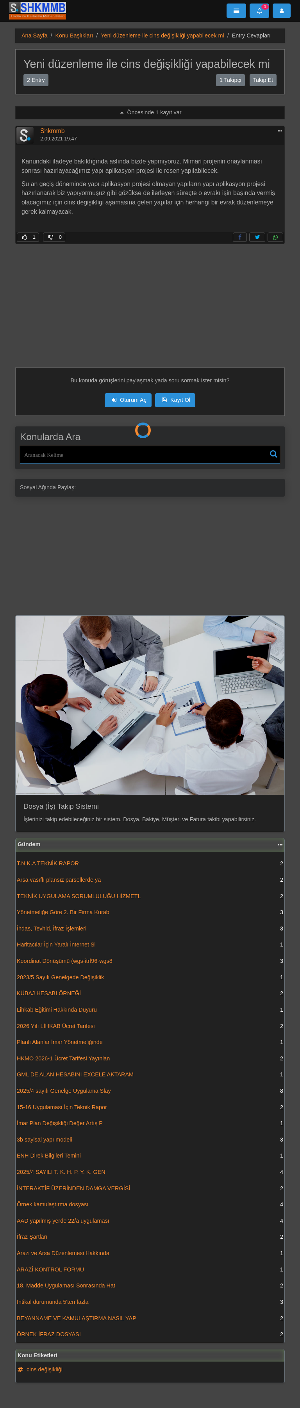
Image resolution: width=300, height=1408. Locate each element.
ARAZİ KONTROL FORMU (150, 1270)
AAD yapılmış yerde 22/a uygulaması (150, 1221)
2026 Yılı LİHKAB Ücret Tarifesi (150, 1026)
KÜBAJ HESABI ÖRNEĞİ (150, 993)
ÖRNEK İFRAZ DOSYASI (150, 1334)
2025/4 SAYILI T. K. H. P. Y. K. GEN (150, 1172)
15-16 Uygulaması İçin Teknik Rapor (150, 1107)
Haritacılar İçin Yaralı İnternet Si (150, 945)
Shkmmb (52, 131)
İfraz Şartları (150, 1237)
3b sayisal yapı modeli (150, 1140)
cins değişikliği (40, 1369)
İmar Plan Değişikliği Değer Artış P (150, 1123)
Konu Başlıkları (74, 35)
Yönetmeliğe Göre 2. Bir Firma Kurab (150, 912)
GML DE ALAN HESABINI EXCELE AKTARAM (150, 1075)
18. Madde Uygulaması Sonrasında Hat (150, 1286)
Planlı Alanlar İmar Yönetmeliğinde (150, 1042)
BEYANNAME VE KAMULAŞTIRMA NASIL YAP (150, 1318)
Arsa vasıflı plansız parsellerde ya (150, 880)
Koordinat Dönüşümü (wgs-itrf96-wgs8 (150, 961)
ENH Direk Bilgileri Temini (150, 1156)
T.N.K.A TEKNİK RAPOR (150, 863)
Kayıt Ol (176, 400)
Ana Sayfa (34, 35)
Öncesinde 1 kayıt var (150, 112)
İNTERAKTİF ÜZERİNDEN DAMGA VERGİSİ (150, 1188)
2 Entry (36, 80)
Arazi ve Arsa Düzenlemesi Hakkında (150, 1253)
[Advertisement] (150, 298)
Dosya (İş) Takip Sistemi (61, 806)
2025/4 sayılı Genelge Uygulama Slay (150, 1091)
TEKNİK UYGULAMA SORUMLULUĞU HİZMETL (150, 896)
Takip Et (263, 80)
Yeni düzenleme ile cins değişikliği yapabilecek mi (162, 35)
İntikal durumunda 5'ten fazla (150, 1302)
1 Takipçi (230, 80)
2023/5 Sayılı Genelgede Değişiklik (150, 977)
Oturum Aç (129, 400)
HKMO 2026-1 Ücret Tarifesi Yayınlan (150, 1059)
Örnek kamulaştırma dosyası (150, 1204)
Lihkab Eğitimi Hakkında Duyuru (150, 1010)
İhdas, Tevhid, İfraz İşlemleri (150, 929)
